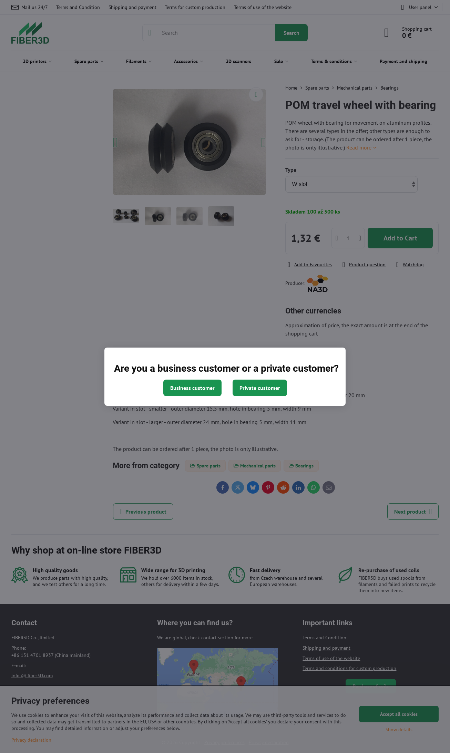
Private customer (259, 387)
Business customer (192, 387)
